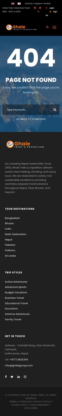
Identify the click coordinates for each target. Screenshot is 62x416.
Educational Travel (16, 303)
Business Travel (14, 298)
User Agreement (40, 404)
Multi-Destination (15, 234)
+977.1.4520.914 (19, 359)
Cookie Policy (19, 404)
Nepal (8, 239)
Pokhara (10, 250)
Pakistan (10, 245)
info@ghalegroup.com (19, 365)
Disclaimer (31, 408)
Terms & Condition (20, 401)
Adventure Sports (15, 287)
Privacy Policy (43, 401)
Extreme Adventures (17, 314)
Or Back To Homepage (31, 119)
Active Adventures (16, 281)
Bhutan (9, 223)
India (8, 228)
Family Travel (13, 319)
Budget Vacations (16, 292)
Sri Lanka (10, 255)
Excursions (11, 308)
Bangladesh (12, 218)
